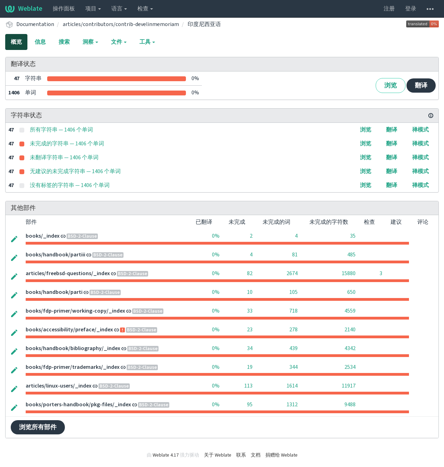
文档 (256, 455)
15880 (349, 273)
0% (216, 236)
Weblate (23, 9)
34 (250, 348)
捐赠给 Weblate (281, 455)
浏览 (390, 85)
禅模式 (420, 130)
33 (250, 311)
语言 (119, 8)
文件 (119, 42)
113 (248, 386)
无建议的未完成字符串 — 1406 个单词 (75, 171)
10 (250, 292)
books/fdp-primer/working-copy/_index (75, 311)
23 (250, 329)
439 (293, 348)
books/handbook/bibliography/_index (73, 348)
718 (293, 311)
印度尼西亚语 (204, 24)
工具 (147, 42)
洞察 (90, 42)
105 (293, 292)
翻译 (421, 85)
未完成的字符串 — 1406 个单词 (67, 143)
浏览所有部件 (38, 427)
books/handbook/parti (54, 292)
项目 (93, 8)
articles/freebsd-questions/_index (68, 273)
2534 (350, 367)
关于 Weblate (217, 455)
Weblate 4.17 (166, 455)
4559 (350, 311)
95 (250, 404)
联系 (241, 455)
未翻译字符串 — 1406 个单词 (64, 157)
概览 (16, 42)
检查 (145, 8)
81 (295, 254)
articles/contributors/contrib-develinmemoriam (121, 24)
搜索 (64, 42)
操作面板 (64, 8)
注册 (389, 8)
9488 (350, 404)
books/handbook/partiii (55, 254)
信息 (40, 42)
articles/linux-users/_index (59, 386)
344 (293, 367)
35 (353, 236)
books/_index (43, 236)
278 (293, 329)
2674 (292, 273)
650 (351, 292)
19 (250, 367)
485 (351, 254)
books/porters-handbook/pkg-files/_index (78, 404)
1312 (292, 404)
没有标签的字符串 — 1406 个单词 (70, 185)
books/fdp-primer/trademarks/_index (73, 367)
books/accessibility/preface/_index (69, 329)
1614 (292, 386)
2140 (350, 329)
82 (250, 273)
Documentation (35, 24)
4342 (350, 348)
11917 (349, 386)
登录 (410, 8)
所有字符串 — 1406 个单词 (61, 130)
